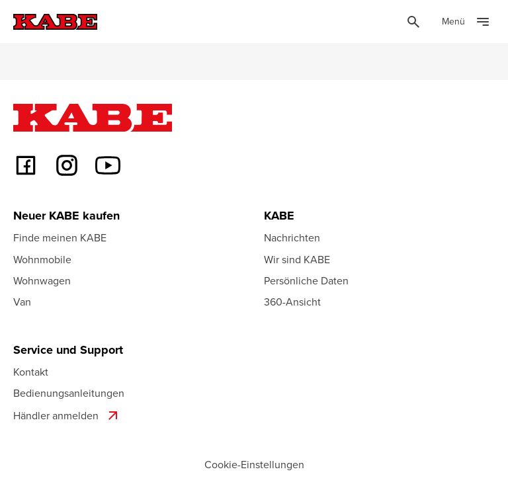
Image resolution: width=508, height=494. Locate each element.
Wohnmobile (42, 259)
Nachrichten (292, 237)
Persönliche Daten (306, 280)
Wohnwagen (42, 280)
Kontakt (30, 371)
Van (22, 301)
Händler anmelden (67, 415)
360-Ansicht (292, 301)
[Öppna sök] (413, 22)
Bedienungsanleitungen (68, 393)
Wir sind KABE (297, 259)
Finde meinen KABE (59, 237)
